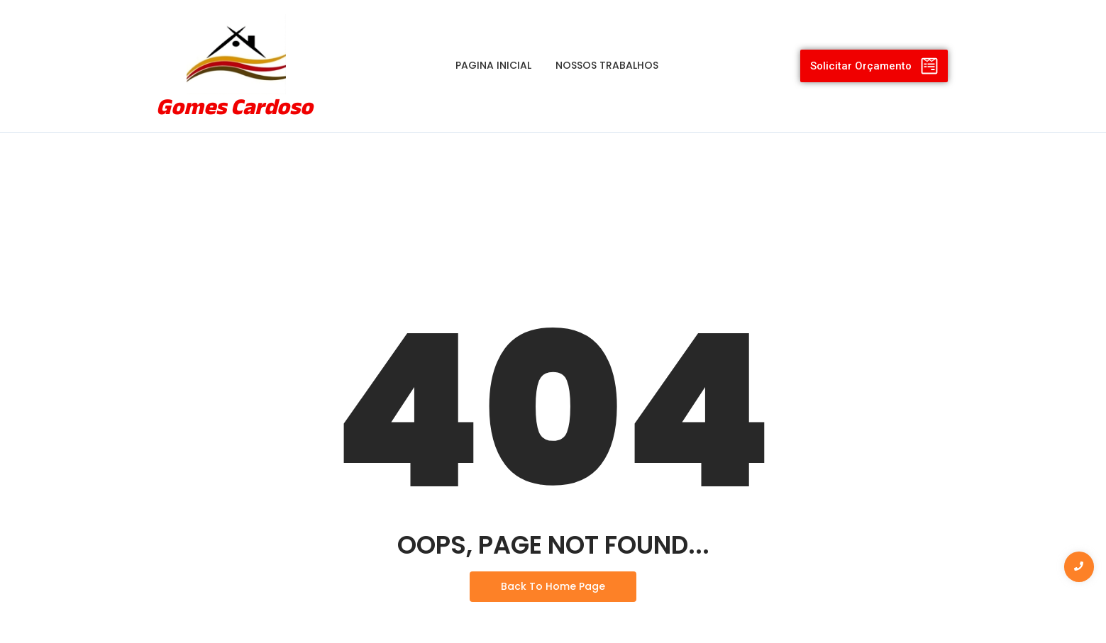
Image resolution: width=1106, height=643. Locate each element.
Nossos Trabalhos (606, 65)
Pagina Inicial (493, 65)
